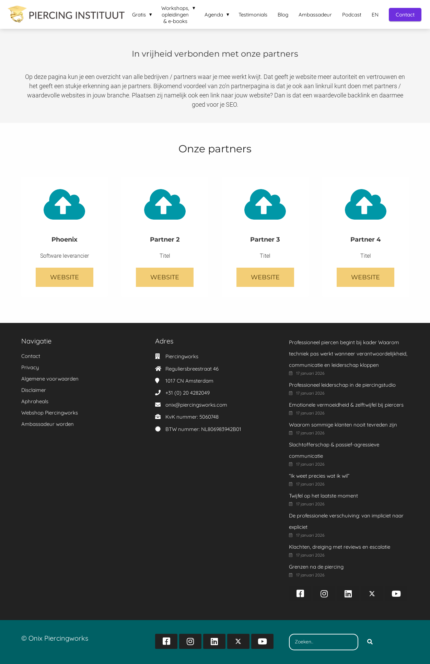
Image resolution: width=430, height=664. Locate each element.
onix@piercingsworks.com (196, 404)
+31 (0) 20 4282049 (187, 392)
